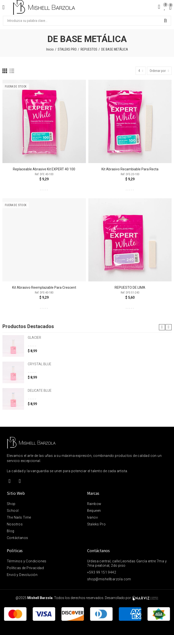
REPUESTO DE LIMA (130, 287)
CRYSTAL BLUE (39, 364)
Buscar (165, 21)
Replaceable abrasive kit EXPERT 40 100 (44, 169)
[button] (162, 327)
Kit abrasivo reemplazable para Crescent (44, 287)
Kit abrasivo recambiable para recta (129, 169)
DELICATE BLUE (40, 390)
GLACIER (34, 337)
